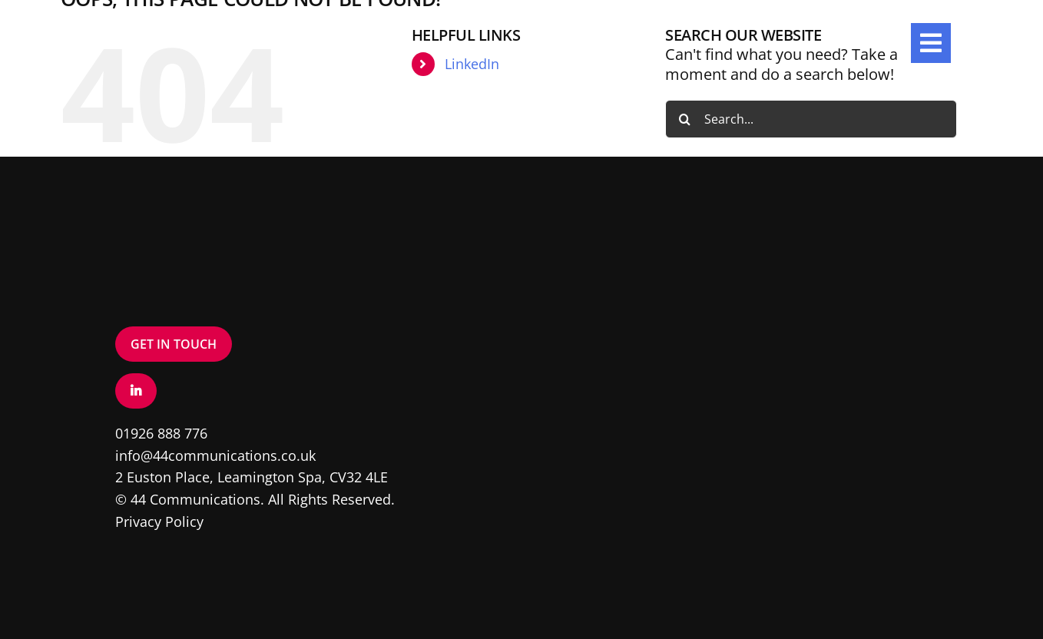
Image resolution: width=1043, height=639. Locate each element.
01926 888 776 (161, 433)
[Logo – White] (153, 30)
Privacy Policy (159, 521)
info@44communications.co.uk (215, 455)
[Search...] (811, 119)
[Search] (684, 119)
